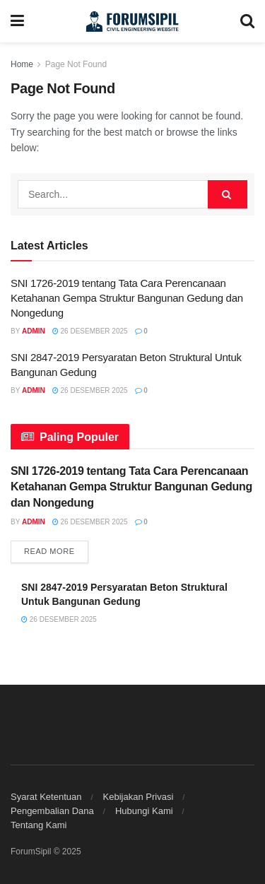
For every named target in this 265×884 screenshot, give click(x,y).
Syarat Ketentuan (46, 796)
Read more (56, 550)
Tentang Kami (39, 825)
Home (22, 64)
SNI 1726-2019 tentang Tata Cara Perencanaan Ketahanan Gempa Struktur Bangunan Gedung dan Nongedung (127, 298)
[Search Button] (247, 21)
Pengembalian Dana (52, 811)
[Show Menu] (17, 21)
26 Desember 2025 (90, 331)
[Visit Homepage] (132, 21)
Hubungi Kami (144, 811)
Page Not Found (76, 64)
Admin (33, 331)
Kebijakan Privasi (138, 796)
